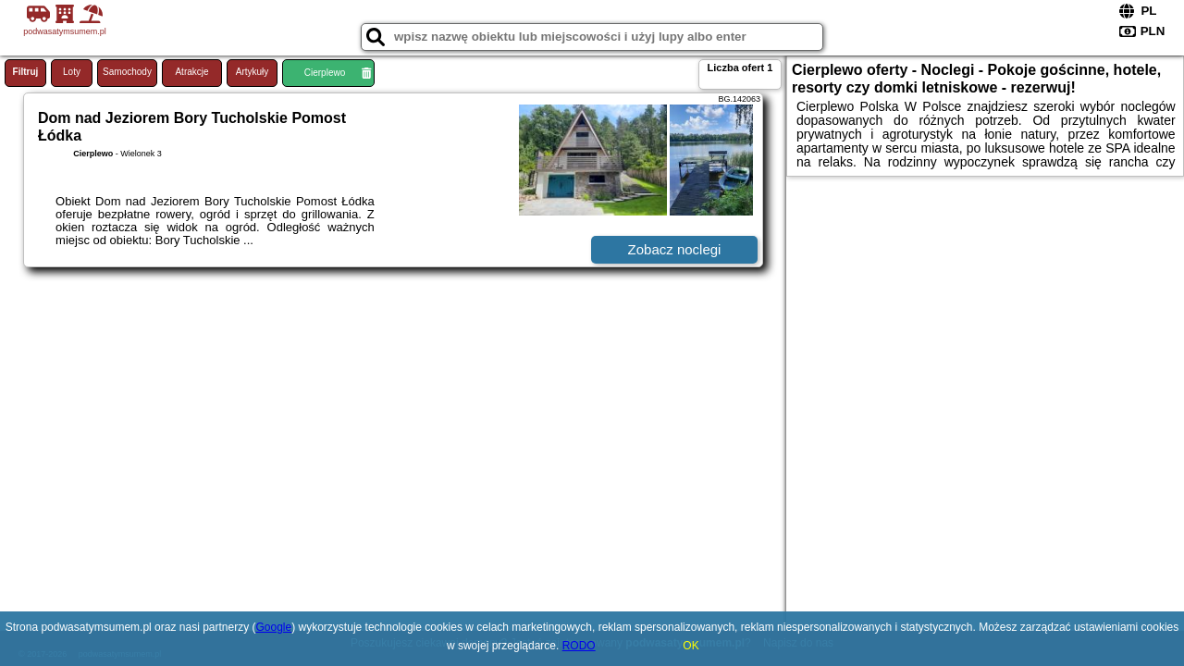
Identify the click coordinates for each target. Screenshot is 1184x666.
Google (274, 627)
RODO (579, 645)
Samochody (127, 72)
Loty (71, 72)
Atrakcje (191, 72)
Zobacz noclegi (675, 249)
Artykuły (252, 72)
